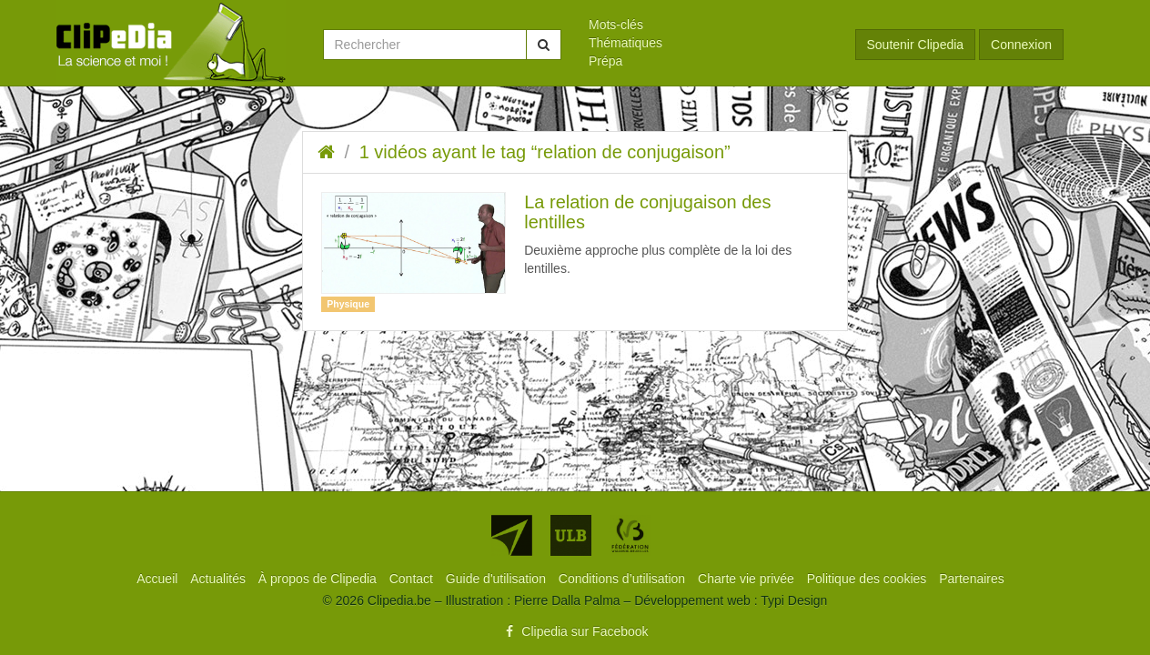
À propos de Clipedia (319, 578)
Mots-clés (616, 24)
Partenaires (971, 578)
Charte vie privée (748, 578)
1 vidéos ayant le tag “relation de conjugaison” (545, 152)
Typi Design (794, 600)
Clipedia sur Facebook (574, 631)
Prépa (605, 61)
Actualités (219, 578)
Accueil (158, 578)
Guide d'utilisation (498, 578)
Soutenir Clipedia (915, 44)
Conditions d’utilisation (624, 578)
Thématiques (625, 42)
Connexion (1021, 44)
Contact (413, 578)
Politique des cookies (868, 578)
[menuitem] (708, 24)
